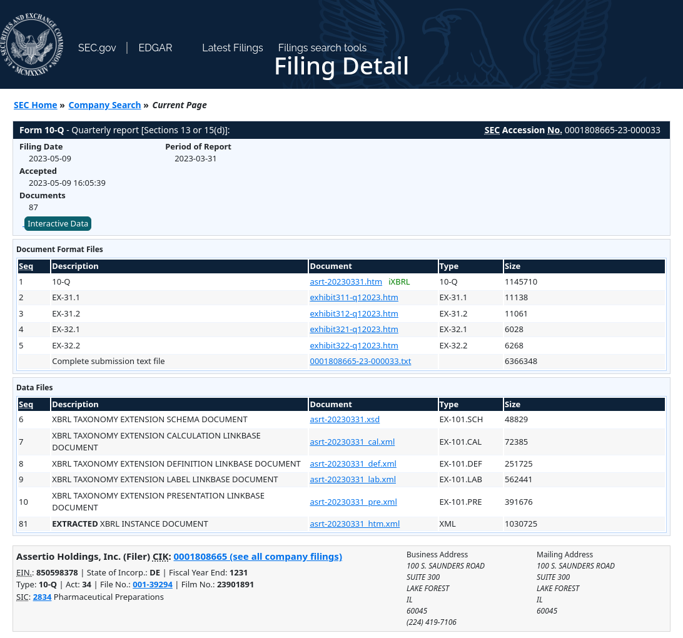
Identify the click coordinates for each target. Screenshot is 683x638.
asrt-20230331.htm (346, 281)
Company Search (105, 105)
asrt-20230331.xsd (345, 419)
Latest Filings (232, 48)
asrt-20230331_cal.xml (352, 441)
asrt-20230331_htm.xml (355, 523)
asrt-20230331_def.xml (353, 463)
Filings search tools (322, 48)
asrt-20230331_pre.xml (353, 501)
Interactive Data (58, 223)
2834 (42, 596)
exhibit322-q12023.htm (354, 345)
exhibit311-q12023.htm (354, 297)
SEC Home (36, 105)
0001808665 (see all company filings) (258, 556)
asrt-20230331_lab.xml (353, 479)
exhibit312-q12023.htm (354, 313)
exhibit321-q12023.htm (354, 329)
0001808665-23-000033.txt (360, 361)
